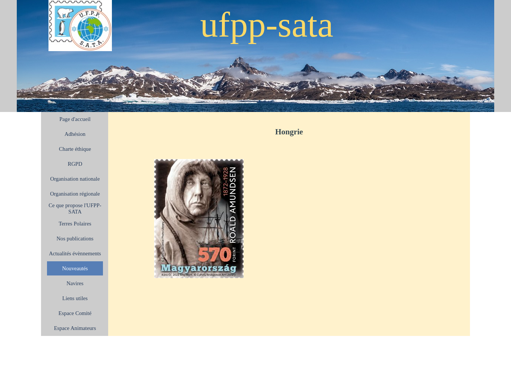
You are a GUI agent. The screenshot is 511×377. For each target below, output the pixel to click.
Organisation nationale (75, 179)
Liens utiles (75, 298)
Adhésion (75, 134)
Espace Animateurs (75, 328)
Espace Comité (75, 313)
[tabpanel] (289, 132)
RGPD (75, 164)
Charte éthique (75, 149)
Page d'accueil (75, 119)
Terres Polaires (75, 224)
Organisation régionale (75, 194)
